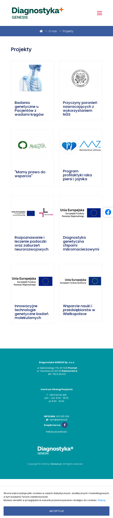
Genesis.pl (56, 463)
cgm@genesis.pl (58, 419)
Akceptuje (56, 511)
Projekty (68, 31)
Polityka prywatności (56, 431)
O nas (53, 31)
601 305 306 (62, 416)
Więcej (101, 500)
